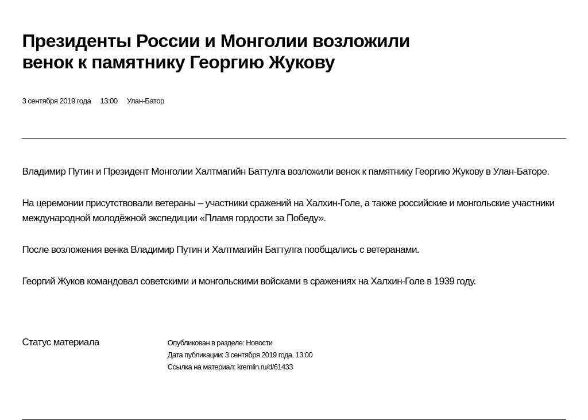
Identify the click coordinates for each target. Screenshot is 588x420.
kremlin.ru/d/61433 (265, 367)
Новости (259, 342)
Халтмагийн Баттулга (240, 171)
